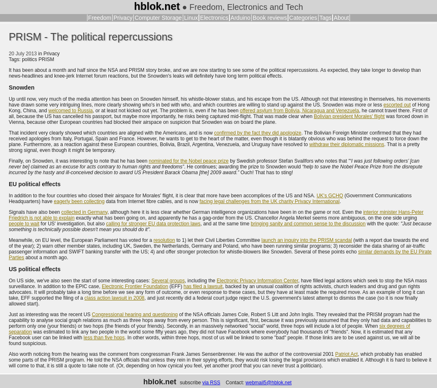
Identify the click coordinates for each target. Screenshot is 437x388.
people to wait (24, 224)
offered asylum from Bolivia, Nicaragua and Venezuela (299, 111)
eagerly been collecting (79, 201)
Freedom (99, 17)
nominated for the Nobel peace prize (189, 161)
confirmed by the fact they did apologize (257, 133)
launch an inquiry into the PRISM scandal (306, 240)
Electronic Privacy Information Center (257, 281)
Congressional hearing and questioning (135, 314)
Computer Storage (158, 17)
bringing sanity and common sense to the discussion (308, 224)
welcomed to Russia (70, 111)
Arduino (240, 17)
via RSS (211, 383)
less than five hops (104, 338)
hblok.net (157, 6)
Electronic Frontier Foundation (135, 286)
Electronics (214, 17)
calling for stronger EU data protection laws (153, 224)
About (341, 17)
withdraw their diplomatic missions (346, 144)
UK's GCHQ (330, 196)
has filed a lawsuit (203, 286)
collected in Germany (84, 212)
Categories (303, 17)
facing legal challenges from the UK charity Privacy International (269, 201)
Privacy (122, 17)
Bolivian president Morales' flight (349, 116)
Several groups (168, 281)
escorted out (397, 105)
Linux (191, 17)
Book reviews (270, 17)
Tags (325, 17)
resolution (164, 240)
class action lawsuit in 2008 (114, 298)
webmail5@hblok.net (269, 383)
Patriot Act (346, 354)
